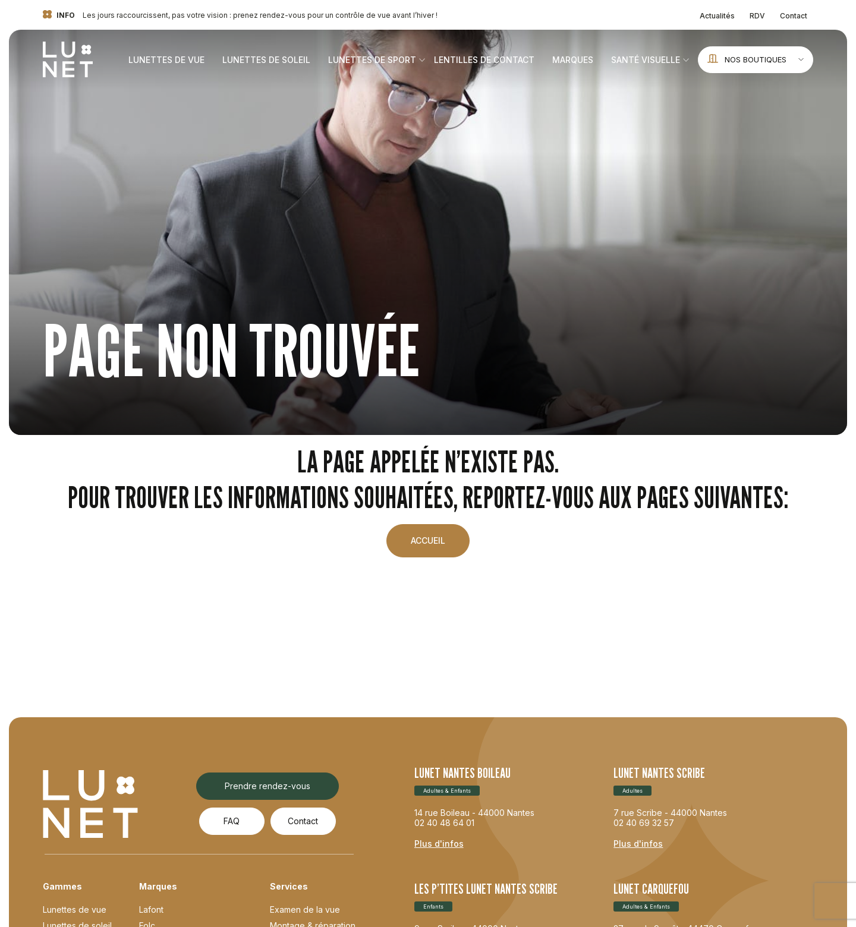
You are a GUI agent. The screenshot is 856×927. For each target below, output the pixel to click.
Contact (793, 15)
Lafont (151, 909)
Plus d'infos (439, 843)
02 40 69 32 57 (643, 823)
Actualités (717, 15)
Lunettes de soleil (266, 60)
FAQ (232, 821)
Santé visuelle (645, 60)
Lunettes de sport (372, 60)
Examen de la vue (305, 909)
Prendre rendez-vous (267, 786)
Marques (572, 60)
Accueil (428, 540)
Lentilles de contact (484, 60)
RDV (757, 15)
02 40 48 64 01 (444, 823)
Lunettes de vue (166, 60)
